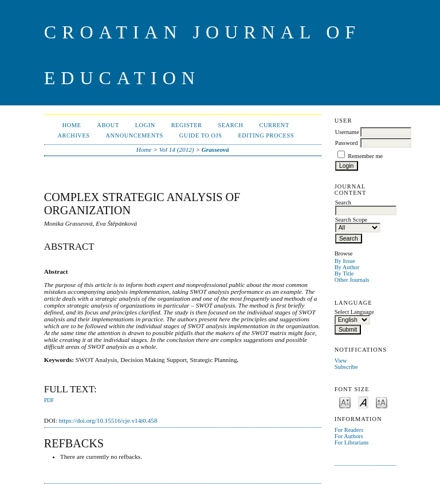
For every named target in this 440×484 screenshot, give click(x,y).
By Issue (345, 261)
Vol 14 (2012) (176, 149)
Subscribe (346, 367)
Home (71, 125)
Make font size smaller (345, 401)
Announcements (134, 135)
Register (186, 125)
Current (274, 125)
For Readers (349, 430)
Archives (73, 135)
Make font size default (363, 401)
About (108, 125)
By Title (344, 273)
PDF (49, 400)
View (341, 360)
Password (346, 143)
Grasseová (215, 149)
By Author (347, 267)
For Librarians (352, 442)
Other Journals (352, 280)
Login (145, 125)
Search (230, 125)
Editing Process (266, 135)
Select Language (354, 312)
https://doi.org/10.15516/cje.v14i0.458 (108, 420)
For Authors (349, 436)
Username (347, 132)
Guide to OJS (200, 135)
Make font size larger (381, 401)
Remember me (365, 156)
